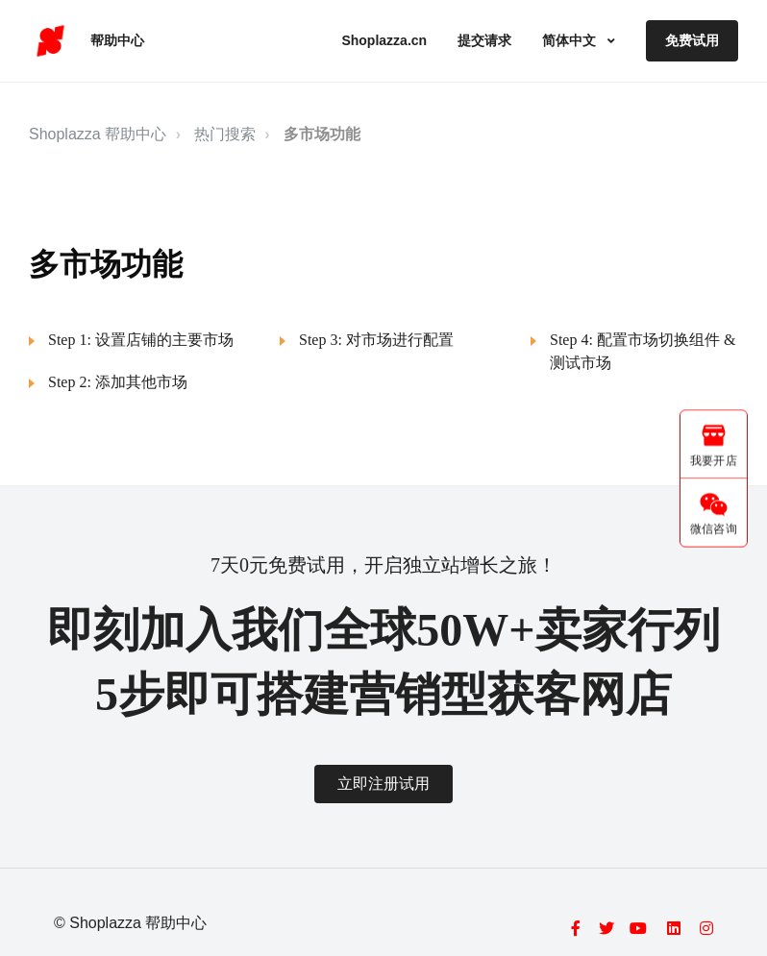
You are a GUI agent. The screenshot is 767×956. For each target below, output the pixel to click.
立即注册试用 (383, 783)
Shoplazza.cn (384, 40)
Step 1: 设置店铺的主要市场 (141, 339)
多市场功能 (322, 134)
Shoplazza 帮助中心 (97, 134)
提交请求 (484, 40)
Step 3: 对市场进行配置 (376, 339)
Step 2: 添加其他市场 (117, 382)
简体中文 (571, 40)
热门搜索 (225, 134)
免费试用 (692, 40)
